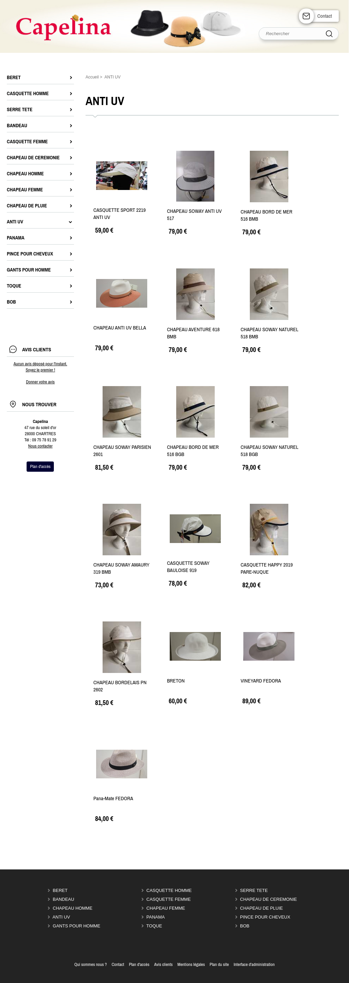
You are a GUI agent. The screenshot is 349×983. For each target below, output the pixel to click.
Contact (324, 15)
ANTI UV (61, 917)
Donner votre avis (40, 382)
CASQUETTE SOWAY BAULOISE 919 (188, 566)
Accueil (92, 77)
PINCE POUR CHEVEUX (265, 917)
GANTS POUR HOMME (76, 925)
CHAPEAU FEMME (166, 908)
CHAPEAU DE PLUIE (261, 908)
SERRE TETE (254, 890)
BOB (244, 925)
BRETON (176, 680)
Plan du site (219, 964)
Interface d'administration (254, 964)
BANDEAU (63, 899)
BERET (60, 890)
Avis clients (163, 964)
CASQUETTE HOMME (169, 890)
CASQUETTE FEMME (169, 899)
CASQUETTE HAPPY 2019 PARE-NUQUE (267, 568)
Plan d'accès (139, 964)
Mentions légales (191, 964)
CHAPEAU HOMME (72, 908)
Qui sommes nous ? (90, 964)
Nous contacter (40, 446)
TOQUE (154, 925)
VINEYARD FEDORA (261, 680)
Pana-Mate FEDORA (113, 798)
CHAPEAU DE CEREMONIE (268, 899)
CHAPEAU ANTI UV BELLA (119, 327)
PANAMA (156, 917)
